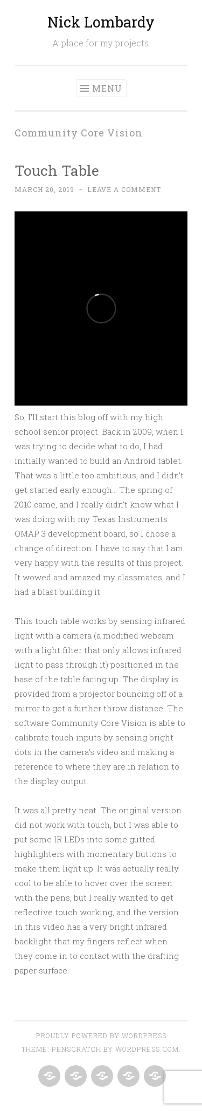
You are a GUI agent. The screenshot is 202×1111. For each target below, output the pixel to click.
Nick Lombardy (101, 21)
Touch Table (57, 170)
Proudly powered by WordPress (101, 1035)
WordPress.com (147, 1049)
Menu (107, 88)
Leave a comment (124, 189)
